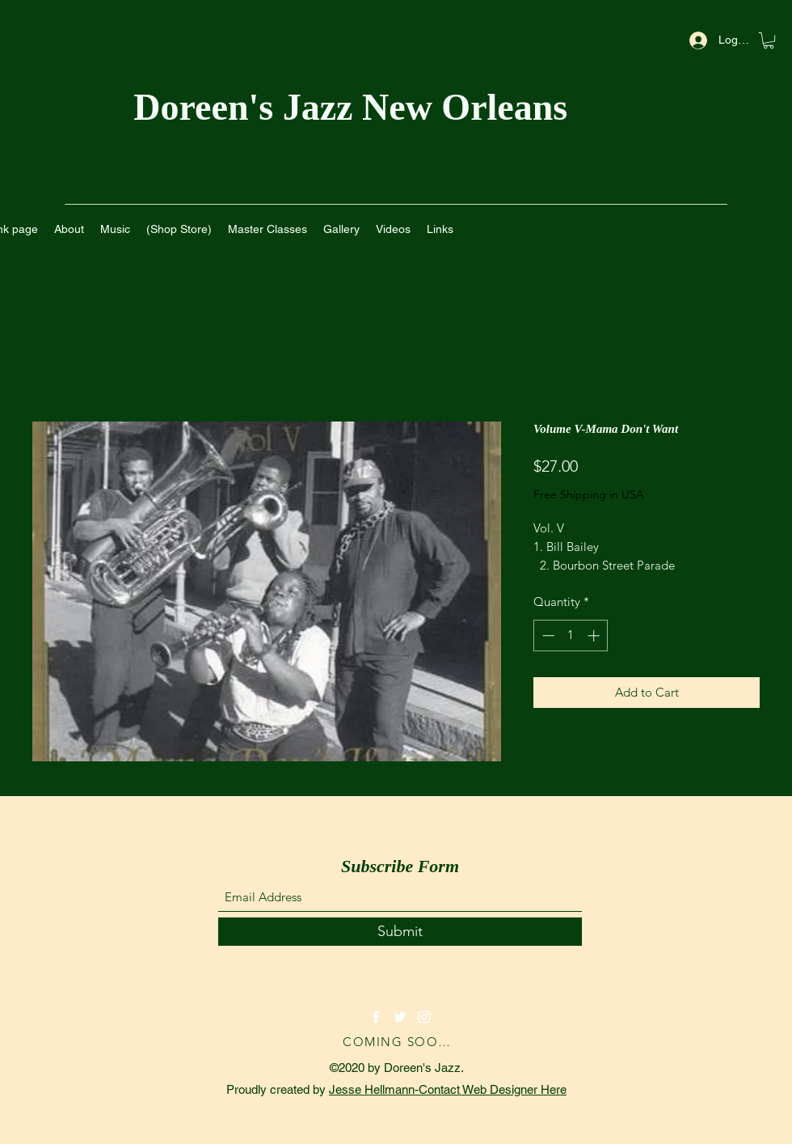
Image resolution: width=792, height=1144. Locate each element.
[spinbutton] (571, 635)
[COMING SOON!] (400, 1041)
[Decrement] (547, 635)
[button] (768, 40)
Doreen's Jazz (247, 107)
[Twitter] (400, 1017)
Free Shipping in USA (588, 494)
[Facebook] (376, 1017)
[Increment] (595, 635)
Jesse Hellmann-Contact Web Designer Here (448, 1089)
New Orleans (469, 107)
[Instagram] (424, 1017)
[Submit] (400, 931)
